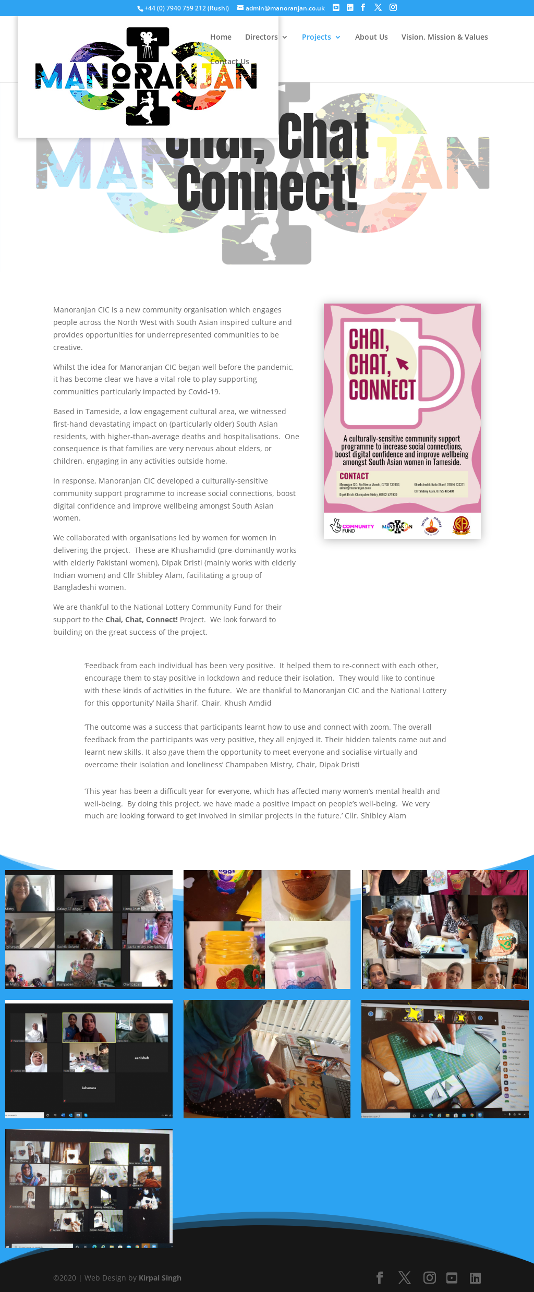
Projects (316, 37)
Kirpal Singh (160, 1278)
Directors (261, 37)
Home (221, 37)
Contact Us (229, 62)
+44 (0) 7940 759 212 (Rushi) (187, 8)
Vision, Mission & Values (445, 37)
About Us (371, 37)
